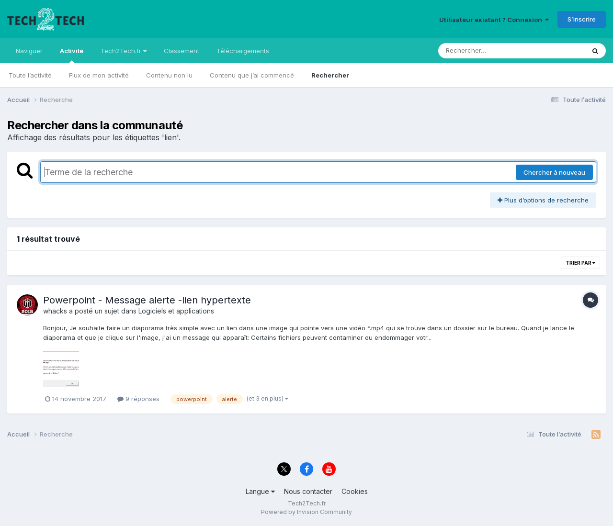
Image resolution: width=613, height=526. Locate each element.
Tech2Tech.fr (124, 51)
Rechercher (330, 75)
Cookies (354, 491)
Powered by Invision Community (306, 511)
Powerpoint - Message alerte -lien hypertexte (147, 300)
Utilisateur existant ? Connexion (494, 19)
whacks (55, 311)
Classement (181, 51)
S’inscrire (582, 19)
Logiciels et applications (176, 311)
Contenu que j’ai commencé (252, 75)
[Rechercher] (484, 50)
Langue (260, 491)
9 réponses (138, 399)
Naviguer (29, 51)
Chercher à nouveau (554, 172)
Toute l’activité (30, 75)
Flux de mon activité (99, 75)
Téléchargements (242, 51)
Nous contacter (308, 491)
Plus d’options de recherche (543, 200)
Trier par (580, 263)
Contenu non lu (169, 75)
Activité (71, 55)
